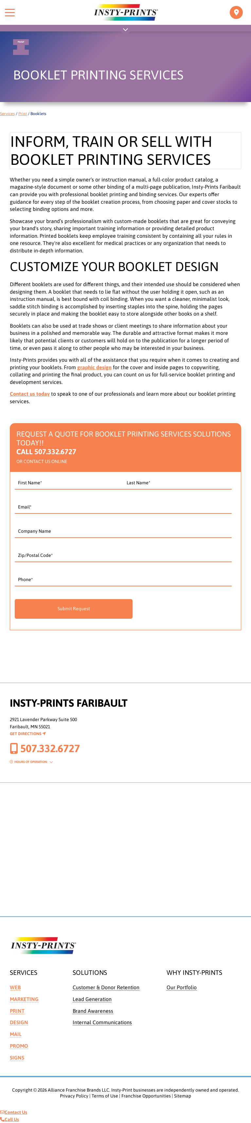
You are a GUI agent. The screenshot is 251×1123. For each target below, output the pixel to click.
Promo (19, 1046)
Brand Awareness (93, 1011)
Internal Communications (102, 1022)
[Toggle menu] (10, 12)
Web (15, 987)
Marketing (24, 999)
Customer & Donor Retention (106, 987)
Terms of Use (105, 1095)
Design (19, 1022)
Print (22, 113)
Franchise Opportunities (146, 1095)
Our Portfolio (182, 987)
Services (7, 113)
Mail (16, 1034)
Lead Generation (92, 999)
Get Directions (28, 733)
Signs (17, 1058)
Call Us (9, 1119)
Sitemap (182, 1095)
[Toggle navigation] (236, 12)
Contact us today (30, 394)
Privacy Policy (74, 1095)
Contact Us (13, 1112)
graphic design (94, 367)
